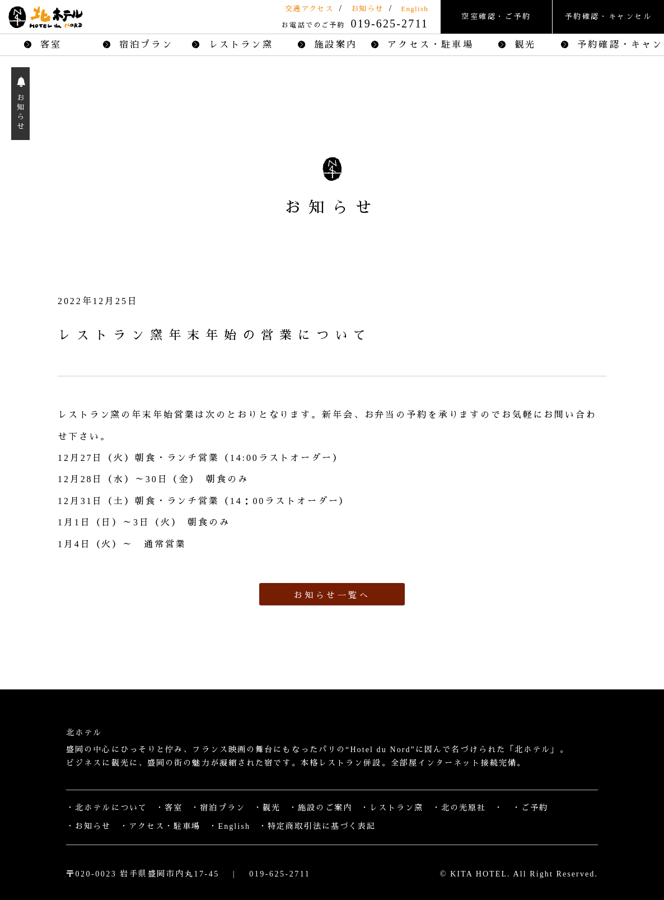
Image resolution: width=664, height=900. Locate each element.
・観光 (267, 808)
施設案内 (327, 44)
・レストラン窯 (392, 808)
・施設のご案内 (320, 808)
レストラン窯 (232, 44)
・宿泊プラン (218, 808)
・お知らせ (88, 826)
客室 (43, 44)
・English (229, 826)
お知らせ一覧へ (332, 595)
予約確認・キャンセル (608, 16)
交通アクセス (309, 8)
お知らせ (367, 8)
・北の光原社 (459, 808)
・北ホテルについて (106, 808)
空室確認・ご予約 (496, 16)
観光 (517, 44)
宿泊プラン (137, 44)
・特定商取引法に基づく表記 (317, 826)
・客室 (169, 808)
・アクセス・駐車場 (160, 826)
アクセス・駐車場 (427, 44)
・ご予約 (530, 808)
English (414, 8)
